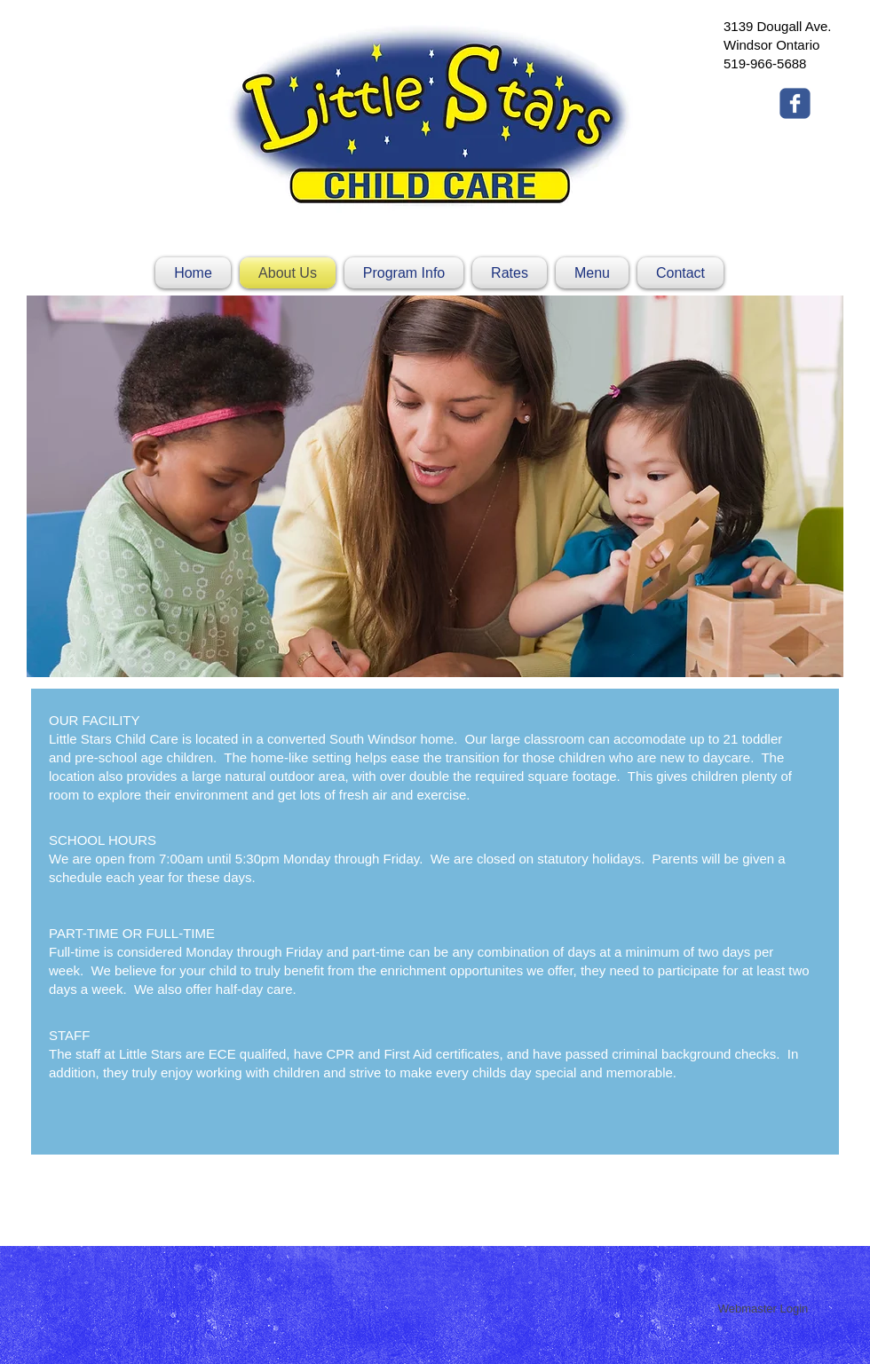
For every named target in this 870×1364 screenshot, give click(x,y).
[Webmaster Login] (763, 1309)
